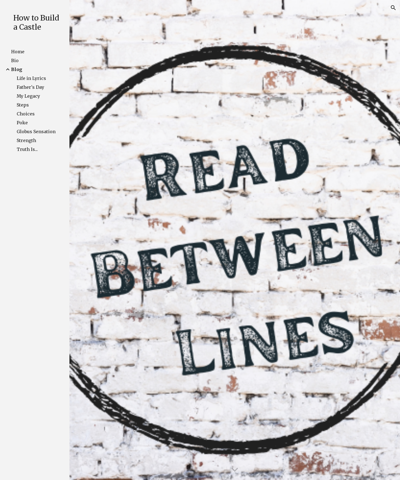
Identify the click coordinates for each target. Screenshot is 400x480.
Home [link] (17, 51)
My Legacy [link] (28, 96)
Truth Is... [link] (27, 149)
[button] (393, 7)
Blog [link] (16, 69)
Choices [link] (26, 114)
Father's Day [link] (30, 87)
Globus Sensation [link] (36, 131)
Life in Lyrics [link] (31, 78)
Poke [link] (22, 122)
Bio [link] (15, 60)
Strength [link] (26, 140)
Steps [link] (23, 105)
